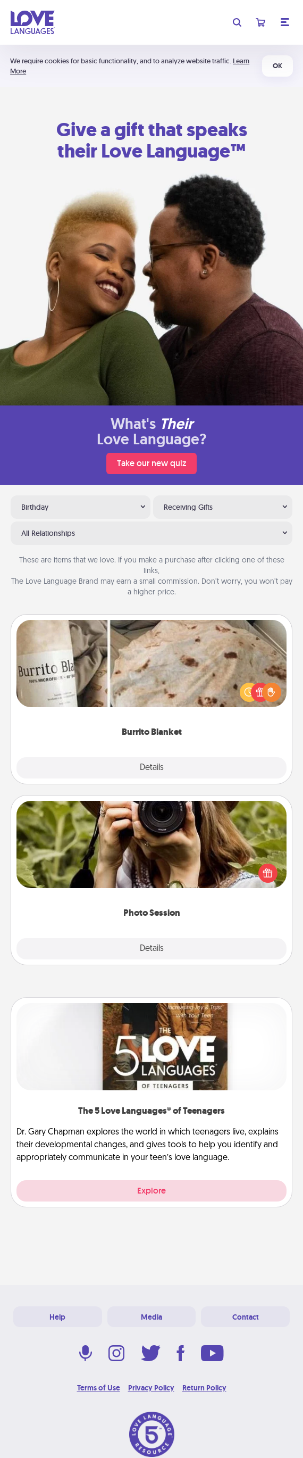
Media (151, 1317)
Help (57, 1317)
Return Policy (204, 1388)
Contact (245, 1317)
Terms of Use (98, 1388)
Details (152, 768)
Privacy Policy (151, 1388)
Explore (151, 1190)
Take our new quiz (151, 463)
